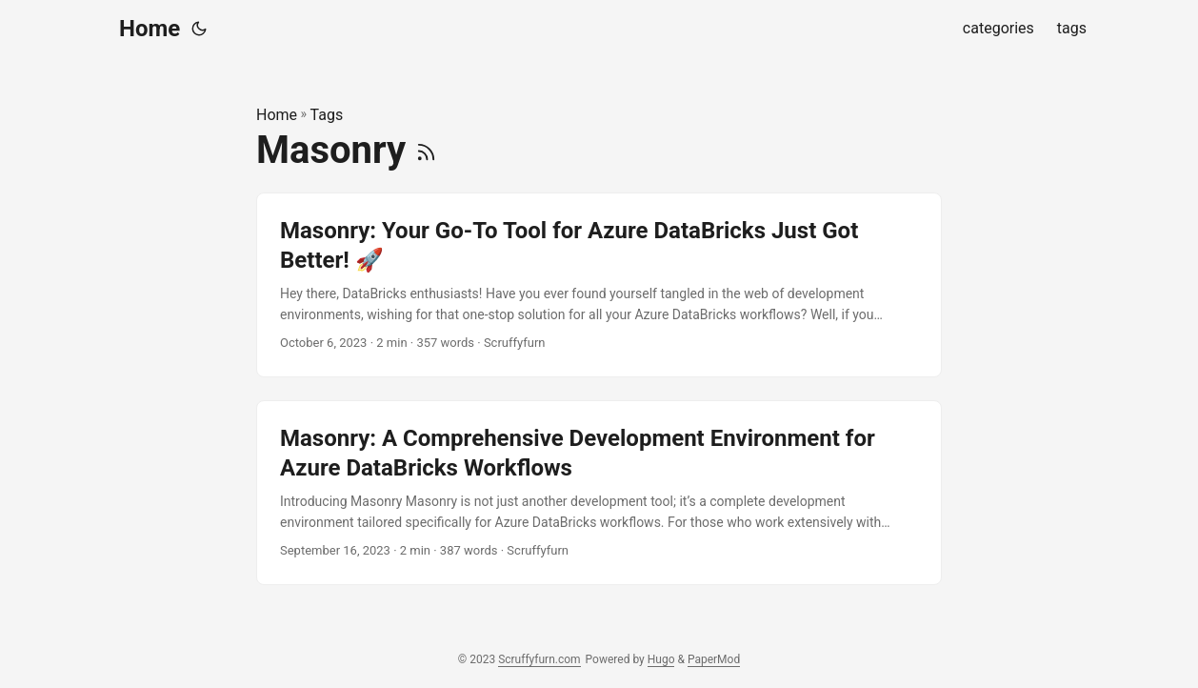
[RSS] (426, 150)
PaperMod (714, 659)
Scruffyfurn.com (539, 659)
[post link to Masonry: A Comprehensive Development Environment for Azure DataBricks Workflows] (599, 492)
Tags (327, 115)
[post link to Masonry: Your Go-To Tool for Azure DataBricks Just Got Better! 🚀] (599, 284)
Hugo (661, 659)
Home (149, 28)
